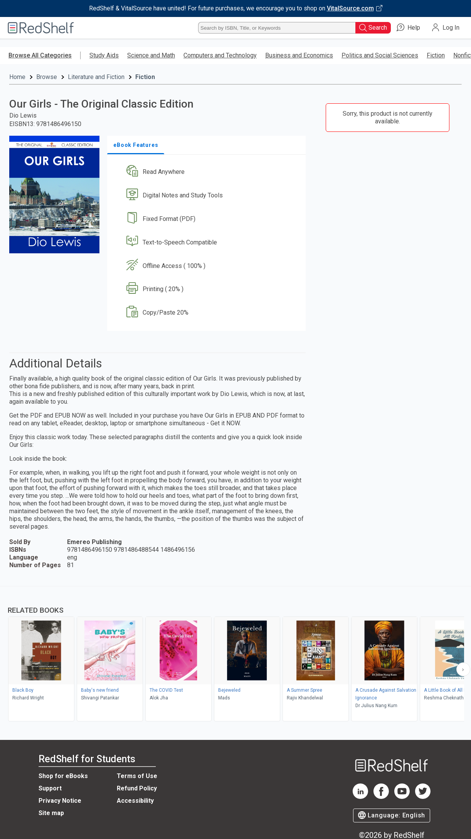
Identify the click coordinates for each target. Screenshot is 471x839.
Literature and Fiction (96, 77)
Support (50, 788)
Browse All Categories (40, 55)
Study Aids (104, 55)
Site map (51, 813)
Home (17, 77)
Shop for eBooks (63, 776)
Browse (46, 77)
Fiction (436, 55)
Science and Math (151, 55)
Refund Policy (137, 788)
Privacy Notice (60, 800)
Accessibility (135, 800)
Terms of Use (137, 776)
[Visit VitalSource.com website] (235, 8)
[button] (208, 172)
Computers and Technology (220, 55)
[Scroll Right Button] (463, 669)
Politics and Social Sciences (379, 55)
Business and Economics (299, 55)
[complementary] (235, 654)
